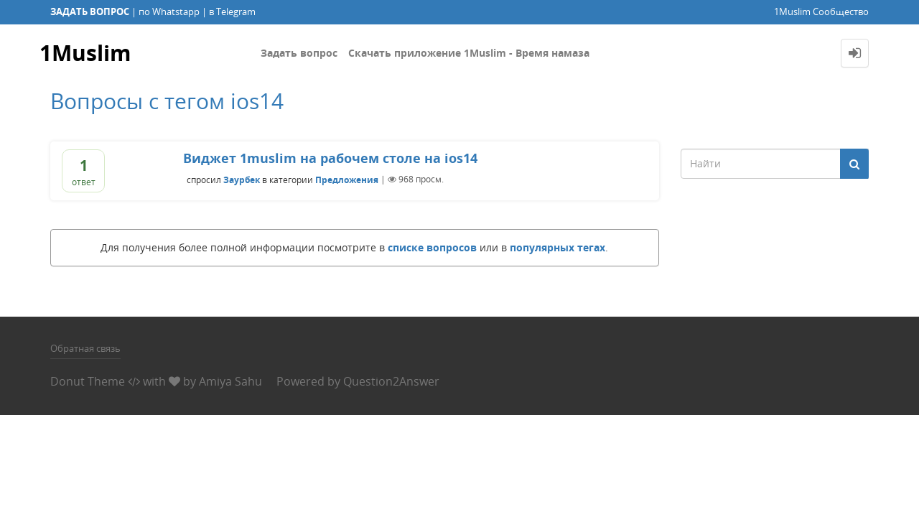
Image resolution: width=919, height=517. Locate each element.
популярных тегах (557, 247)
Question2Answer (391, 381)
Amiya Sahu (230, 381)
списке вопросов (432, 247)
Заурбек (241, 179)
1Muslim (85, 52)
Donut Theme (87, 381)
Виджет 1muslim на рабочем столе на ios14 (330, 158)
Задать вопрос (299, 53)
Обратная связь (85, 348)
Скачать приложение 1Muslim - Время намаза (468, 53)
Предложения (346, 179)
